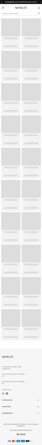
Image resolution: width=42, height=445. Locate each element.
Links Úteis (21, 406)
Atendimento (21, 413)
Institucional (21, 400)
